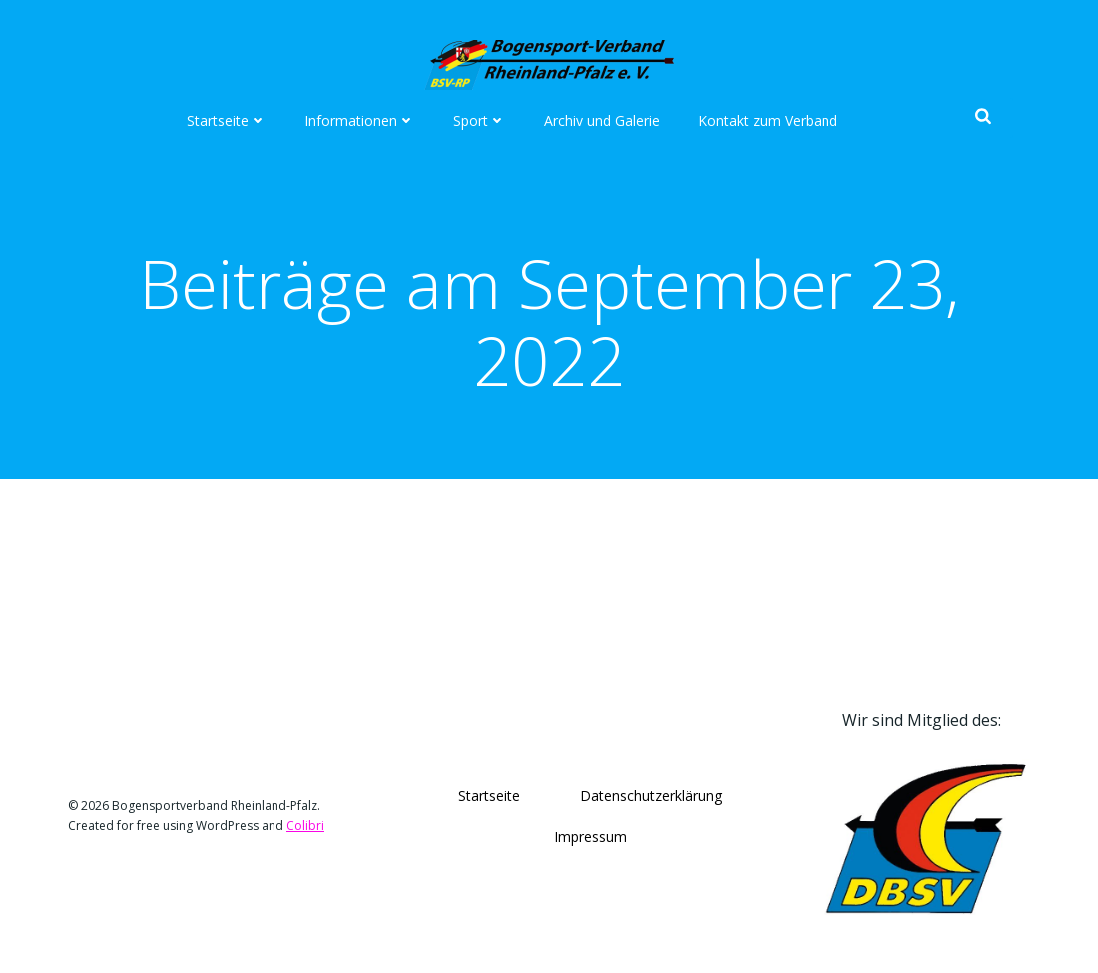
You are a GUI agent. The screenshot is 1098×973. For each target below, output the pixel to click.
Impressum (590, 836)
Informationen (359, 120)
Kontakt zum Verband (767, 120)
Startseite (227, 120)
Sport (479, 120)
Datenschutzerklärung (651, 795)
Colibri (305, 825)
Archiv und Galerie (602, 120)
